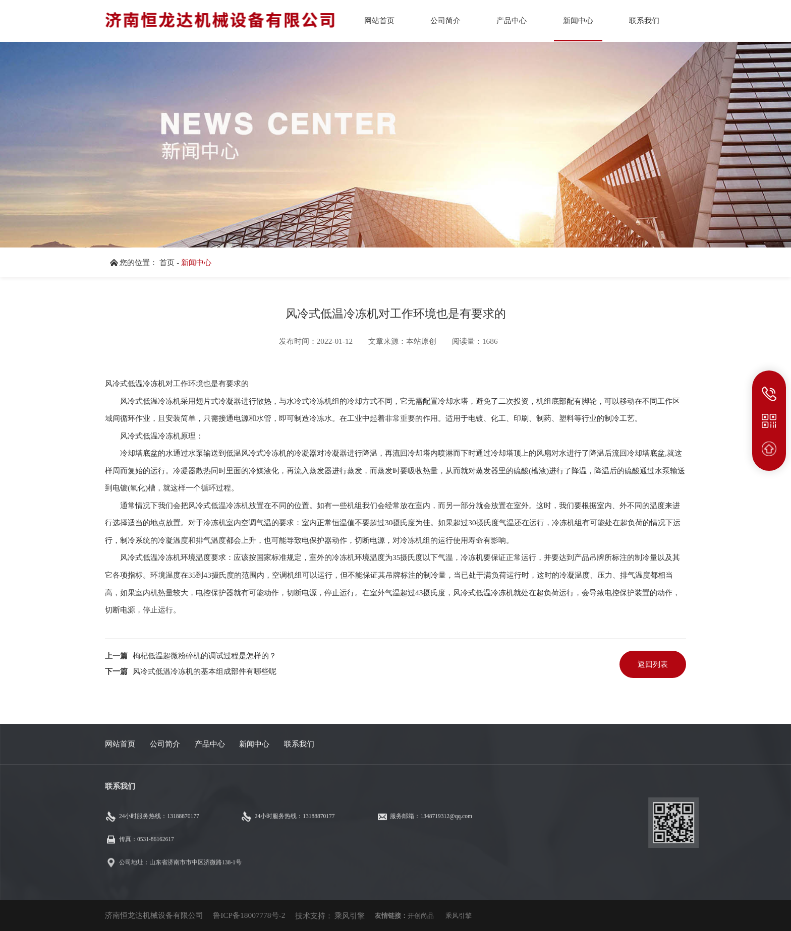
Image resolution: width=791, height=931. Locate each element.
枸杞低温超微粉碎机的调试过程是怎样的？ (204, 655)
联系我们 (299, 743)
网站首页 (120, 743)
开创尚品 (421, 915)
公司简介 (165, 743)
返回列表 (653, 664)
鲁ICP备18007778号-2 (249, 915)
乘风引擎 (349, 915)
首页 (167, 262)
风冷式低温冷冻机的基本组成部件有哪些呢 (204, 671)
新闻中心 (196, 262)
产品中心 (210, 743)
